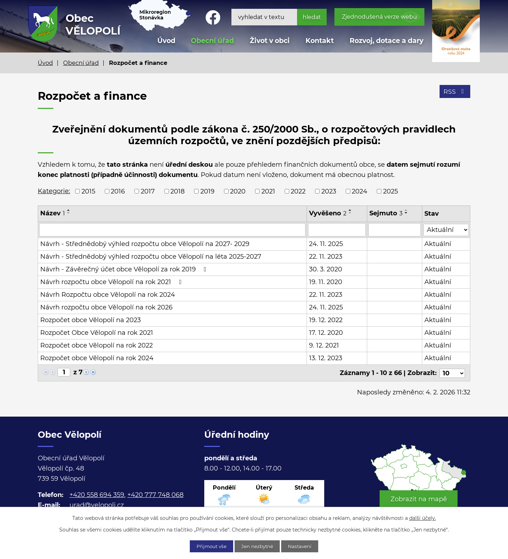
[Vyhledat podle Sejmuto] (394, 229)
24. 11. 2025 (326, 244)
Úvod (45, 62)
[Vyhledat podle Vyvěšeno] (337, 229)
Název (52, 213)
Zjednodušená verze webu (379, 16)
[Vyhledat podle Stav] (446, 229)
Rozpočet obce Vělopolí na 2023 (90, 320)
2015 (88, 191)
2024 (359, 191)
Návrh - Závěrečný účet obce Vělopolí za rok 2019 (124, 269)
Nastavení (302, 546)
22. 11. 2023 (326, 256)
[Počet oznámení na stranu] (452, 372)
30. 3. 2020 (326, 269)
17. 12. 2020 (326, 333)
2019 (207, 191)
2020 (238, 191)
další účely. (422, 518)
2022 (298, 191)
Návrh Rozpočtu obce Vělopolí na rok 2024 (107, 295)
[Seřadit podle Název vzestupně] (69, 210)
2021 (268, 191)
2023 (328, 191)
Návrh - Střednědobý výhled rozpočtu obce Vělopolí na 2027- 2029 (144, 244)
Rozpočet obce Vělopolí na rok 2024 (96, 358)
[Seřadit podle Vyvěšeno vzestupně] (351, 210)
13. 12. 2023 (326, 358)
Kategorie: (54, 191)
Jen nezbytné (258, 546)
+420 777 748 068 (155, 494)
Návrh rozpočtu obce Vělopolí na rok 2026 (106, 307)
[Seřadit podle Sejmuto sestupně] (406, 212)
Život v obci (270, 41)
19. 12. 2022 (326, 320)
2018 (177, 191)
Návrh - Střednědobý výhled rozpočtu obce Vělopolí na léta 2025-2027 (150, 256)
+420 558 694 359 (96, 494)
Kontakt (320, 41)
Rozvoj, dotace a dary (386, 41)
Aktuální (437, 244)
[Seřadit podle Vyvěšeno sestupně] (351, 212)
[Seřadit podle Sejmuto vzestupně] (406, 210)
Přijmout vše (209, 546)
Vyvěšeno (328, 213)
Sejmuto (386, 213)
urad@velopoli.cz (96, 505)
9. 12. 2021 (324, 345)
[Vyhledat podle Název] (172, 229)
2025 (390, 191)
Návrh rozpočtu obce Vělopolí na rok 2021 (112, 282)
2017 (148, 191)
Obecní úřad (81, 62)
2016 (118, 191)
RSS (455, 92)
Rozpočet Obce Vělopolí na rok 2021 (96, 333)
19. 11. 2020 (326, 282)
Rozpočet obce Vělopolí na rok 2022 (96, 345)
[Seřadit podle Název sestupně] (69, 212)
